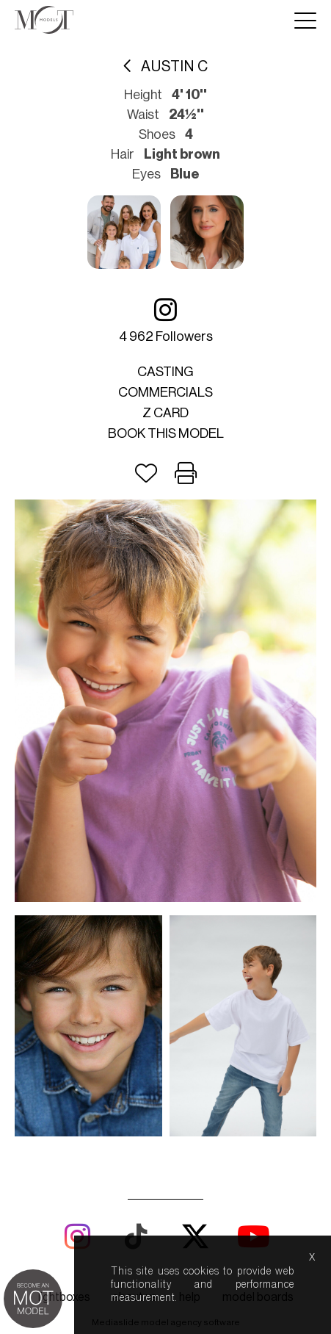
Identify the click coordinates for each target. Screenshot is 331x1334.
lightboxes (64, 1297)
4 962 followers (166, 320)
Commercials (165, 392)
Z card (165, 412)
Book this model (166, 433)
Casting (165, 371)
